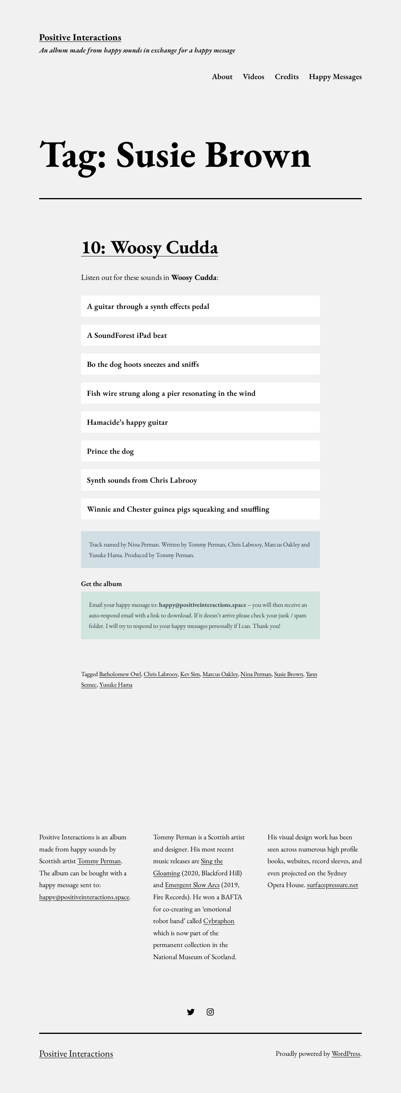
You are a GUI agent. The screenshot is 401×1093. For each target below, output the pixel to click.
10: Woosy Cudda (149, 246)
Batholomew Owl (120, 674)
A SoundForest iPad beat (127, 335)
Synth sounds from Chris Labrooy (142, 480)
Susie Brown (288, 674)
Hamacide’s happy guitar (127, 422)
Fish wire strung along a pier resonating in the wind (171, 393)
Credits (287, 76)
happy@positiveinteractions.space (202, 605)
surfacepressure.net (332, 884)
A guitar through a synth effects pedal (148, 306)
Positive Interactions (80, 37)
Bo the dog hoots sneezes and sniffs (143, 364)
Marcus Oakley (220, 674)
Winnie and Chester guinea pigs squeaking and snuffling (178, 509)
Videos (253, 76)
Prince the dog (110, 451)
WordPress (346, 1053)
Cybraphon (219, 920)
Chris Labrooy (160, 674)
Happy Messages (335, 76)
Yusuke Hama (115, 684)
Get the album (101, 583)
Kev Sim (190, 674)
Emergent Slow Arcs (192, 884)
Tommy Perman (99, 860)
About (222, 76)
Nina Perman (255, 674)
